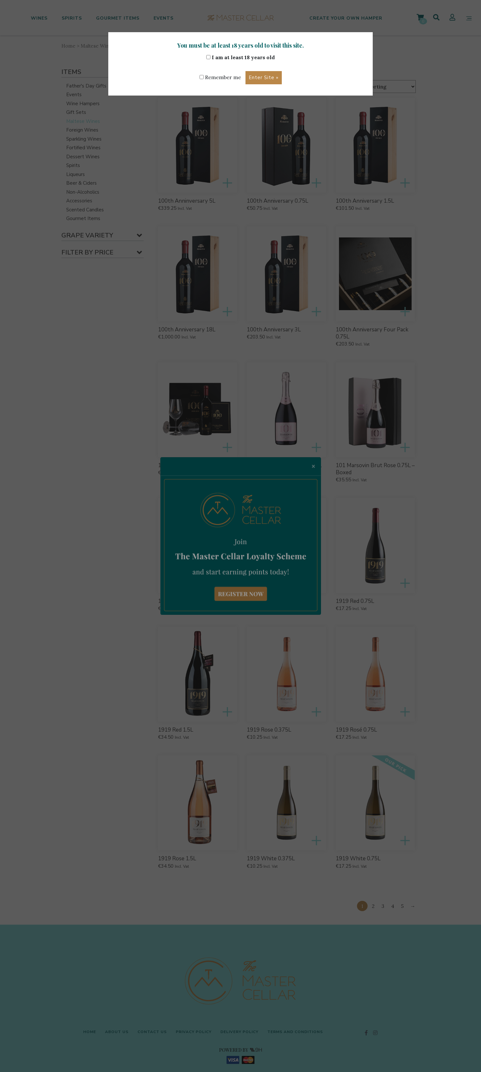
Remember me (220, 77)
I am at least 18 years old (240, 57)
